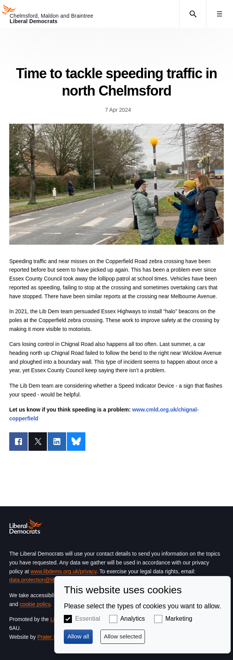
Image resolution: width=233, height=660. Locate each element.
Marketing (178, 618)
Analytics (132, 618)
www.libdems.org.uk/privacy (63, 571)
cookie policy (35, 604)
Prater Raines (53, 637)
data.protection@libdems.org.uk (47, 580)
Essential (87, 618)
